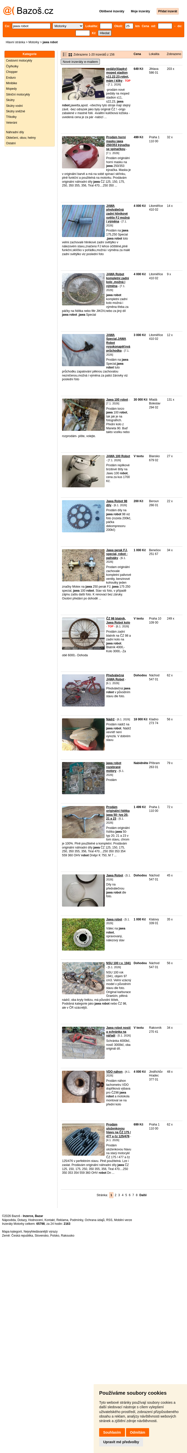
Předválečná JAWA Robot (115, 677)
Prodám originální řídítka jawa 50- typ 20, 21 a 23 (118, 813)
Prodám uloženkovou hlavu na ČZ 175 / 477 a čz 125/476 (118, 1130)
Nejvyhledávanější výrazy (40, 1231)
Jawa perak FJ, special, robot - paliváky (117, 554)
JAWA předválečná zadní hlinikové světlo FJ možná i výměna (118, 213)
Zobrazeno (174, 54)
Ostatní (11, 143)
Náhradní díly (15, 132)
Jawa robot (114, 919)
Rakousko (67, 1235)
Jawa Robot (114, 875)
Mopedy (11, 88)
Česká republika (22, 1235)
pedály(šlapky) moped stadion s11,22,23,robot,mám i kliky (117, 74)
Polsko (54, 1235)
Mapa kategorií (12, 1231)
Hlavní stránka (15, 42)
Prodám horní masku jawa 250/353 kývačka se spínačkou (118, 143)
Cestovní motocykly (19, 60)
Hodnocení (35, 1220)
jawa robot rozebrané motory (113, 767)
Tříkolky (11, 117)
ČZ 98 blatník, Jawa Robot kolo (118, 620)
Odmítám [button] (137, 1432)
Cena (137, 54)
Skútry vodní (14, 106)
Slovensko (41, 1235)
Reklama (62, 1220)
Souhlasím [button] (112, 1432)
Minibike (11, 83)
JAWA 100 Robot (118, 456)
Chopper (12, 72)
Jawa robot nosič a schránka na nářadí (118, 1031)
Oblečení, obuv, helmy (21, 137)
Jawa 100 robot (117, 399)
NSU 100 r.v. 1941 (118, 963)
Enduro (11, 77)
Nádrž (110, 719)
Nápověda (9, 1220)
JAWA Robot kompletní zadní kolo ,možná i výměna (117, 280)
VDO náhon (114, 1071)
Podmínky (76, 1220)
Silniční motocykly (18, 94)
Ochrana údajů (95, 1220)
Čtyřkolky (12, 66)
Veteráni (11, 122)
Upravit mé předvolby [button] (121, 1442)
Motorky (33, 42)
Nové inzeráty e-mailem (80, 62)
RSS (109, 1220)
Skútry (10, 100)
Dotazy (21, 1220)
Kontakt (49, 1220)
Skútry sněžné (15, 111)
